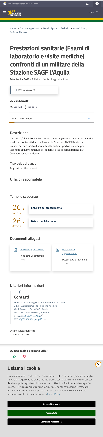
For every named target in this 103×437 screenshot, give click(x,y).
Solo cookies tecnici (51, 404)
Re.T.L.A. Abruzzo (18, 32)
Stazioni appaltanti (29, 28)
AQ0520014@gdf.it (32, 315)
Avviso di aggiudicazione (32, 249)
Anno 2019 (79, 28)
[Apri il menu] (4, 12)
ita (88, 3)
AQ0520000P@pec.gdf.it (32, 319)
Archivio (65, 28)
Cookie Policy (53, 394)
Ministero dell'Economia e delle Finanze (23, 3)
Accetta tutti (51, 412)
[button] (97, 12)
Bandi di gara (50, 28)
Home (13, 28)
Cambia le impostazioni (51, 421)
